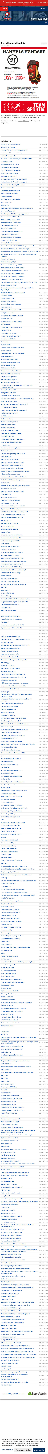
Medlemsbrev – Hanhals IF (9, 176)
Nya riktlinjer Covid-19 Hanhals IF (10, 1311)
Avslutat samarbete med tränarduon (11, 796)
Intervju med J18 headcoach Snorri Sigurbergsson (15, 485)
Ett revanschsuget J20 (7, 593)
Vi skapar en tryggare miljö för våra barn (12, 1110)
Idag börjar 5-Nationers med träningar (12, 153)
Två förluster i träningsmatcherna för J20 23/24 (14, 683)
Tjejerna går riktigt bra (7, 298)
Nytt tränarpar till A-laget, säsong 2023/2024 (14, 790)
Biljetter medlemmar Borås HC (9, 991)
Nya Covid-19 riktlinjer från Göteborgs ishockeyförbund (17, 1287)
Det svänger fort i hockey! (8, 994)
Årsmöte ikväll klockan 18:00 (9, 359)
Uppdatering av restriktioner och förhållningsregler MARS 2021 (19, 1201)
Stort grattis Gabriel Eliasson (9, 529)
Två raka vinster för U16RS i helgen (11, 573)
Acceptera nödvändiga (23, 1450)
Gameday (3, 837)
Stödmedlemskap (6, 1052)
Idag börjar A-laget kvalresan (9, 851)
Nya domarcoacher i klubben (9, 1141)
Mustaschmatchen (6, 307)
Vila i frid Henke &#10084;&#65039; (11, 567)
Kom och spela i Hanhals (8, 301)
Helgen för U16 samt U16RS (9, 680)
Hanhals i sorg (5, 483)
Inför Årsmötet (5, 767)
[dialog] (24, 1444)
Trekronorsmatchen (6, 924)
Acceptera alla (39, 1450)
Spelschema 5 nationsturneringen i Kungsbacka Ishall (16, 159)
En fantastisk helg (6, 886)
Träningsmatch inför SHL (8, 368)
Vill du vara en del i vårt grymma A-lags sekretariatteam (17, 1351)
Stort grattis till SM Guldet (8, 393)
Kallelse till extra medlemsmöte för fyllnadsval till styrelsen (18, 744)
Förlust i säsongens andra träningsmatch (13, 674)
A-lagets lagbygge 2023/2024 (9, 764)
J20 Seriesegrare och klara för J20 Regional (14, 410)
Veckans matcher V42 (7, 1299)
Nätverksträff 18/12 (6, 202)
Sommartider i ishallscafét (8, 793)
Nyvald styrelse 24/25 (7, 356)
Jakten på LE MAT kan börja (9, 333)
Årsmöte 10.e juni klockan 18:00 (10, 362)
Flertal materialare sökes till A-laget (11, 371)
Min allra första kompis (7, 898)
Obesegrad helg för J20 (8, 665)
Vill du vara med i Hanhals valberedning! (12, 982)
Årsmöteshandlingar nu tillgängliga (11, 979)
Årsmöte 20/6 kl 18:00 (7, 773)
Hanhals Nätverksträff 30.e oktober (11, 217)
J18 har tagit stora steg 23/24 (9, 413)
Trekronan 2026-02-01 (7, 196)
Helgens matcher (6, 1093)
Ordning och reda (6, 575)
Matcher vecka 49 (6, 1064)
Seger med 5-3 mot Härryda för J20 (11, 628)
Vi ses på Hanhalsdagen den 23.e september (14, 660)
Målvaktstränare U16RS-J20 (9, 1184)
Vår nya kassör (5, 1146)
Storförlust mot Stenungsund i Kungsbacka (13, 561)
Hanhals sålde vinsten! (7, 907)
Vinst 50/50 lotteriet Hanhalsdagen (11, 222)
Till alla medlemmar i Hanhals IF (10, 1023)
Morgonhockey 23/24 (7, 712)
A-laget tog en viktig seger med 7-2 (11, 834)
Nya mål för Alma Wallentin (9, 401)
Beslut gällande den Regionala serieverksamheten (15, 1268)
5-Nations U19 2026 (6, 161)
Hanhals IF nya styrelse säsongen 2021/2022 (14, 1149)
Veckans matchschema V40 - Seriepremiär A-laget (15, 1305)
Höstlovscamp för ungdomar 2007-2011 (13, 1334)
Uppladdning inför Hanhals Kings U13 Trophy (14, 808)
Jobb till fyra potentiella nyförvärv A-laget (13, 735)
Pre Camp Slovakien (7, 451)
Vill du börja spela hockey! (8, 973)
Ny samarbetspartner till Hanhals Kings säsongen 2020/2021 (19, 1354)
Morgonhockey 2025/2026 (8, 228)
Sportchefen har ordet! (7, 976)
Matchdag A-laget (6, 456)
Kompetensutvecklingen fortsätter (11, 1238)
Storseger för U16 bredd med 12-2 (11, 538)
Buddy (3, 953)
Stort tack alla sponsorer (8, 424)
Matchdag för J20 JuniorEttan (9, 459)
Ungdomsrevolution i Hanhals (9, 430)
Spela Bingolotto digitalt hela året (11, 199)
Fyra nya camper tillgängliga (9, 407)
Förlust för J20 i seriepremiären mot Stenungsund (15, 639)
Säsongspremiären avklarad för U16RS (12, 625)
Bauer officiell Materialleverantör (10, 374)
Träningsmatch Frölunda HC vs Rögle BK (13, 353)
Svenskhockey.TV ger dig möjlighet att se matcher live (17, 1331)
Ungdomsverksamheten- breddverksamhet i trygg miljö (17, 1072)
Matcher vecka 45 (6, 1081)
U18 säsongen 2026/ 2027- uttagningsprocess (14, 214)
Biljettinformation (6, 350)
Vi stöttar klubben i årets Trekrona (11, 1017)
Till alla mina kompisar (7, 802)
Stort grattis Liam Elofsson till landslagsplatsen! (15, 182)
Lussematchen (5, 941)
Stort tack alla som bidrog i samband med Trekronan (16, 875)
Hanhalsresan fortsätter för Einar (10, 657)
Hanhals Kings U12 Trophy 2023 (10, 817)
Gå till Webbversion (19, 1394)
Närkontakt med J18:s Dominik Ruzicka (12, 273)
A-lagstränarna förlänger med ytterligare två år (14, 404)
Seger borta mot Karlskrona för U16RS (12, 558)
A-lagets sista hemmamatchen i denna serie (14, 866)
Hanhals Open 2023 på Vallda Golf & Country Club (15, 599)
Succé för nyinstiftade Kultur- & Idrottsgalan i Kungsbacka (18, 962)
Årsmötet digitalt (6, 1369)
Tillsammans (4, 342)
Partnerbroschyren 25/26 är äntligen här (12, 268)
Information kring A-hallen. (8, 965)
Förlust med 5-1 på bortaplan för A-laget (13, 453)
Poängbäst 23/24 (6, 330)
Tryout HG (4, 1090)
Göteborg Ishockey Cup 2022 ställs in (12, 1049)
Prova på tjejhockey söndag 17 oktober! (12, 1107)
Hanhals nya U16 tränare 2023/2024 (11, 776)
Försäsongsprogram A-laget (9, 706)
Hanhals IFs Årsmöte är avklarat (10, 243)
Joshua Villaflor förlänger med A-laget (12, 703)
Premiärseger (5, 622)
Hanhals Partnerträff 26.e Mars (10, 164)
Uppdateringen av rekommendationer (12, 1127)
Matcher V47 (4, 1075)
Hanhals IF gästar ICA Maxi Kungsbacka (12, 782)
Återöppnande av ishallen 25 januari (11, 1235)
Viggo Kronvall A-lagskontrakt (10, 654)
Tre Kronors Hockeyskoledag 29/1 (11, 912)
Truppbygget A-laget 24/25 (9, 376)
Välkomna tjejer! (5, 663)
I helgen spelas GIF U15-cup (9, 1087)
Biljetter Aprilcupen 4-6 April (9, 285)
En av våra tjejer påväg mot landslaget (12, 1011)
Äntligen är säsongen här (8, 671)
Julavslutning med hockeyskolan (10, 938)
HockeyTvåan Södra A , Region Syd (11, 741)
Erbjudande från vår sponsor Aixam (11, 1290)
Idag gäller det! (5, 1196)
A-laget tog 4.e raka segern (9, 497)
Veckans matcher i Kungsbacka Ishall (12, 465)
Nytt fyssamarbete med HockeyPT (11, 1343)
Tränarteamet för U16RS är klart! (10, 395)
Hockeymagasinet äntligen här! (10, 1095)
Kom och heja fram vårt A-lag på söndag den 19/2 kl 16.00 (18, 869)
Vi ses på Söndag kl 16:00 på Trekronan (12, 185)
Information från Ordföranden (9, 1204)
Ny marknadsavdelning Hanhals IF (11, 1161)
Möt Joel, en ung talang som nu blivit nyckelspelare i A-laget (18, 880)
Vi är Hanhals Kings (6, 1385)
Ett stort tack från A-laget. (8, 883)
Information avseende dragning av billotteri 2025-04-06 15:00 (19, 282)
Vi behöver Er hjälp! (6, 1143)
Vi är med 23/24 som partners (9, 578)
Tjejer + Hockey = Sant (7, 436)
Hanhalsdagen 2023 (7, 642)
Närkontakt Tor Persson (8, 147)
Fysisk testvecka (6, 756)
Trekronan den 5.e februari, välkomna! (12, 901)
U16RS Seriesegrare (7, 416)
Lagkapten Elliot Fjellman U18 (9, 234)
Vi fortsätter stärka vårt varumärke (11, 1257)
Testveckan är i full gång (8, 715)
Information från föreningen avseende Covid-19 (15, 1285)
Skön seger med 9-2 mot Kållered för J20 (13, 506)
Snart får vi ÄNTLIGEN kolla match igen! (12, 1322)
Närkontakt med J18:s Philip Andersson (12, 276)
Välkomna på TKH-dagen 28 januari (11, 433)
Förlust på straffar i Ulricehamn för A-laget (13, 570)
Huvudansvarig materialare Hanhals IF (12, 1055)
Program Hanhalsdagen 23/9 (9, 651)
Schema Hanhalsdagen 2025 (9, 225)
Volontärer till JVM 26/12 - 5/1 (9, 738)
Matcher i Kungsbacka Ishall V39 (10, 636)
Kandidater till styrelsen (8, 1158)
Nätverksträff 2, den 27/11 (8, 211)
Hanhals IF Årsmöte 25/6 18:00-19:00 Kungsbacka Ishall (17, 246)
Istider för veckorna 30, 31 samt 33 (11, 759)
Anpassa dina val (7, 1450)
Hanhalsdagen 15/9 (6, 318)
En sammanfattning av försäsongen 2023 (13, 753)
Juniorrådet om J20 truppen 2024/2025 (12, 347)
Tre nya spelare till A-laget (8, 915)
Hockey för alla (5, 779)
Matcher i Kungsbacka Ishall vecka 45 (12, 517)
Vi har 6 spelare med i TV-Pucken (10, 1316)
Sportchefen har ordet (7, 968)
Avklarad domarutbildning (8, 610)
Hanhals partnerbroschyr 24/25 (10, 382)
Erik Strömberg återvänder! (9, 709)
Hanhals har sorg (6, 324)
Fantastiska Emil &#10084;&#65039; (11, 327)
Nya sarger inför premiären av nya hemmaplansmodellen (17, 1302)
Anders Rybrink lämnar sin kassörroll (11, 1187)
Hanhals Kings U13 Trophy (8, 814)
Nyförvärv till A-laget (7, 727)
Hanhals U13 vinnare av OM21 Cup (11, 927)
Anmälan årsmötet (6, 1178)
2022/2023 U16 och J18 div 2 (9, 1020)
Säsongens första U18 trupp (9, 240)
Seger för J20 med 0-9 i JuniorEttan (11, 442)
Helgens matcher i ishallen (8, 1101)
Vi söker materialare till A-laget (10, 1122)
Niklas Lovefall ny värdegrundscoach (12, 1046)
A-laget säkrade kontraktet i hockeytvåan (13, 822)
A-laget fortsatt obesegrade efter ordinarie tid (14, 602)
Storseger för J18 (6, 532)
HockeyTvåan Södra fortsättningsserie (12, 480)
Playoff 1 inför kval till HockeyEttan (11, 170)
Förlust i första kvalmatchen (9, 848)
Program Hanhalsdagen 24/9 (9, 956)
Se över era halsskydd (7, 526)
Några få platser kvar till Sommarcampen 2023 (14, 729)
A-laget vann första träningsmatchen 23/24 (13, 686)
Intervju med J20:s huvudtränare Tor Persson (14, 477)
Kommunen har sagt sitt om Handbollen (12, 1319)
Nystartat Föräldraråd (7, 1084)
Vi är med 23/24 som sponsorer (10, 581)
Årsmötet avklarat (6, 1366)
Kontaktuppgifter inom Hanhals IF (11, 721)
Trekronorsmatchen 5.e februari (10, 909)
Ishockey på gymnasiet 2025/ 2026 (11, 304)
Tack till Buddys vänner (7, 904)
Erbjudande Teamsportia (8, 785)
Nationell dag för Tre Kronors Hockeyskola (13, 1008)
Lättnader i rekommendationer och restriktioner (15, 1172)
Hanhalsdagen (5, 692)
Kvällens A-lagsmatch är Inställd (10, 190)
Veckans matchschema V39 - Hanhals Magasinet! (15, 1314)
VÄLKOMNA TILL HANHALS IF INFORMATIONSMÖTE (16, 1002)
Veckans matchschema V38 (9, 1328)
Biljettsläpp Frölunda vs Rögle (9, 1138)
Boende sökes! (5, 1170)
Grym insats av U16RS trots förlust (11, 509)
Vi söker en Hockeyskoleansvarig (11, 1193)
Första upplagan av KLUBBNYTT (10, 1241)
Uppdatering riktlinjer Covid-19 (10, 1293)
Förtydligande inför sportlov (9, 1219)
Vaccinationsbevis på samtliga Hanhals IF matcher (16, 1066)
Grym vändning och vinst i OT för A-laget (13, 514)
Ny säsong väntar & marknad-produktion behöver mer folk (18, 1357)
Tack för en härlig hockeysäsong (10, 144)
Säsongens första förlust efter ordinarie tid (13, 584)
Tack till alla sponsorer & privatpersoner (12, 889)
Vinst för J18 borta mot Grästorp (10, 500)
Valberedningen (5, 1190)
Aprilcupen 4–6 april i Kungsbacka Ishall (13, 292)
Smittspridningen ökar (7, 1026)
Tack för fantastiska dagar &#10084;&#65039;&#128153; (17, 398)
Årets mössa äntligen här (8, 1213)
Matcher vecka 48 (6, 1069)
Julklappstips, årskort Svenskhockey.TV (12, 439)
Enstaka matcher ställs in (8, 1210)
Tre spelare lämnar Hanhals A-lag (10, 732)
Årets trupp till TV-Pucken (8, 1325)
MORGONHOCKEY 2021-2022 (9, 1124)
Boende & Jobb (5, 788)
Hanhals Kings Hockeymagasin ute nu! (12, 936)
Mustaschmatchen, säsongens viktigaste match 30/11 (17, 208)
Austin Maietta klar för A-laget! (10, 689)
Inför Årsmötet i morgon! (8, 1155)
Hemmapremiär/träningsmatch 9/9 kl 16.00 (13, 677)
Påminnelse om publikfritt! (8, 1337)
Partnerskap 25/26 (6, 295)
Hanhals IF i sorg (6, 596)
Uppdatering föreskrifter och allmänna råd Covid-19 (16, 1247)
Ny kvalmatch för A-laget (8, 843)
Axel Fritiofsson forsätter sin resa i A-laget (13, 718)
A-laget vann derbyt (6, 930)
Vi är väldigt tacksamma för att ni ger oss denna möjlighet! (18, 895)
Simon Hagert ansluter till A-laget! (11, 648)
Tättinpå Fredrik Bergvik (8, 259)
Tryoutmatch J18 (6, 494)
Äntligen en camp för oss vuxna (10, 1360)
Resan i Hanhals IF (6, 590)
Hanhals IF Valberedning (8, 799)
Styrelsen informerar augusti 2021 (11, 1119)
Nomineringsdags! (6, 988)
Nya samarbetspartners (8, 365)
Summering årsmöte (7, 761)
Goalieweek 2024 (6, 345)
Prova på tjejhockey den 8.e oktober (11, 619)
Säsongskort (5, 1116)
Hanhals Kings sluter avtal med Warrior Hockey (14, 1382)
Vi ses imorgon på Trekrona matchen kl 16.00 (14, 892)
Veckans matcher (6, 1058)
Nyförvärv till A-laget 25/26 (8, 262)
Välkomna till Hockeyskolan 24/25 (11, 310)
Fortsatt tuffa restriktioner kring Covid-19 (13, 1276)
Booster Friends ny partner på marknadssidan (14, 1175)
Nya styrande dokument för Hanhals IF (12, 316)
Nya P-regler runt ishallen (8, 1279)
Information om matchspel (9, 1222)
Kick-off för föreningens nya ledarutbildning (14, 1372)
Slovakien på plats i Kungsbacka (10, 448)
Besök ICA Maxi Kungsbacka (9, 193)
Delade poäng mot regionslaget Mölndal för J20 (15, 645)
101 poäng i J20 (5, 445)
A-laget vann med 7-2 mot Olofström (11, 535)
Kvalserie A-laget (6, 854)
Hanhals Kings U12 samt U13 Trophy (11, 805)
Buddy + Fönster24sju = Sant (9, 422)
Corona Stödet (5, 1207)
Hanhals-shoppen (6, 933)
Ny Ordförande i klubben (8, 1152)
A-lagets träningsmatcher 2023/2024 (11, 770)
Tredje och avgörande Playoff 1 (10, 167)
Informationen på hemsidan (9, 747)
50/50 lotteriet (5, 205)
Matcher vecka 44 (6, 543)
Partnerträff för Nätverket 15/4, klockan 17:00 (14, 150)
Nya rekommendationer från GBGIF (11, 1254)
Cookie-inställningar (7, 1394)
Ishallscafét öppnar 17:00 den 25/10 (11, 1098)
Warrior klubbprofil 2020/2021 (9, 1379)
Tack (2, 819)
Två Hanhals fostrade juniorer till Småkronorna (14, 724)
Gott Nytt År (4, 1034)
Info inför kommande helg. (9, 846)
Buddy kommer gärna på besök (10, 918)
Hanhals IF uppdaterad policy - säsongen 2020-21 (15, 1345)
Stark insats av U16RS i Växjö (9, 503)
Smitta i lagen (5, 1031)
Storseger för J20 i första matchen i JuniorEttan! (15, 471)
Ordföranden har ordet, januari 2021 (11, 1232)
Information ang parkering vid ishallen (12, 1199)
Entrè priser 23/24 (6, 607)
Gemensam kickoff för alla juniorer (11, 237)
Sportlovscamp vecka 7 (8, 188)
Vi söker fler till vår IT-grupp (9, 1113)
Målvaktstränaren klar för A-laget (10, 750)
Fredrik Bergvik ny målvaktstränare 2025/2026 (14, 270)
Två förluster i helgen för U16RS (10, 541)
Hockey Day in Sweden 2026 (9, 173)
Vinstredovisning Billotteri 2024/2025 (11, 279)
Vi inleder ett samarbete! (8, 427)
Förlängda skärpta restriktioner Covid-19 (13, 1260)
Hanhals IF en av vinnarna (8, 1263)
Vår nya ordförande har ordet (9, 1363)
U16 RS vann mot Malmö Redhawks (11, 921)
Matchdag (4, 587)
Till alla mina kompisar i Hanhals (10, 825)
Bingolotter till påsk (6, 857)
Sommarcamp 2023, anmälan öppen (11, 811)
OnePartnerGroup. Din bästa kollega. (11, 321)
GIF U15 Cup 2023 (6, 520)
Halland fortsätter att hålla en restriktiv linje (13, 1244)
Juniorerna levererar (6, 944)
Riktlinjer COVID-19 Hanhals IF (9, 1340)
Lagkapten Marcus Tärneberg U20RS (11, 231)
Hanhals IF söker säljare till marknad (11, 1216)
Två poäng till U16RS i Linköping (10, 474)
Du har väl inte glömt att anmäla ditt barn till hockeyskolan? (18, 1135)
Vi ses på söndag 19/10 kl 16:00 (10, 220)
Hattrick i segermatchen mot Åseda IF (12, 468)
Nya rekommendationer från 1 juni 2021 (12, 1167)
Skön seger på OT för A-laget (9, 523)
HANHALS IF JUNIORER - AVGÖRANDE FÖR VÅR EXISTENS (18, 1164)
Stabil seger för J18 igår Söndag (10, 616)
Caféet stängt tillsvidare (8, 1282)
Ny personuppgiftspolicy (8, 970)
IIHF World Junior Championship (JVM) (12, 462)
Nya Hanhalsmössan (7, 419)
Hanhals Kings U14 (6, 950)
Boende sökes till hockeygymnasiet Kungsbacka (15, 947)
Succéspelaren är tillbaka (8, 339)
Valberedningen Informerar (9, 379)
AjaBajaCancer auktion (7, 313)
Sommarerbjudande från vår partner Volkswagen (15, 249)
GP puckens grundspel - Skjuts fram (11, 1266)
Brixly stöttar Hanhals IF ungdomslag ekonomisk (15, 1061)
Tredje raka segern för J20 (8, 549)
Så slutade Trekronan (7, 1014)
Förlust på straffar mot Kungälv (10, 604)
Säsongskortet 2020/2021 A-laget (11, 1308)
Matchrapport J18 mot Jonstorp (10, 668)
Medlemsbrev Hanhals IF (8, 156)
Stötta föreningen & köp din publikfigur (12, 1229)
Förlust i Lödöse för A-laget (9, 831)
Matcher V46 (4, 1078)
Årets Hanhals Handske (13, 43)
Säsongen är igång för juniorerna (10, 336)
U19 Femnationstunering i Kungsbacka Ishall (14, 179)
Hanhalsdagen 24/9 (6, 959)
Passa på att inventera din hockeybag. (12, 860)
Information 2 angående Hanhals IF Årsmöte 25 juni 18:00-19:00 (19, 251)
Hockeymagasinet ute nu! (8, 1296)
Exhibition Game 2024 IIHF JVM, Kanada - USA (14, 512)
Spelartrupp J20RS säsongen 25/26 (11, 265)
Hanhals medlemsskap (8, 1181)
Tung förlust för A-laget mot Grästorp (12, 552)
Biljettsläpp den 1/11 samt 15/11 (10, 546)
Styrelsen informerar (7, 997)
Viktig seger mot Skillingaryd (9, 840)
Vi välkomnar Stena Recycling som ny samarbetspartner (17, 1348)
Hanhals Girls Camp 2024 (8, 390)
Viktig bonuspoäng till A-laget (9, 872)
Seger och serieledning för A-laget (11, 828)
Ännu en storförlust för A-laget (10, 555)
